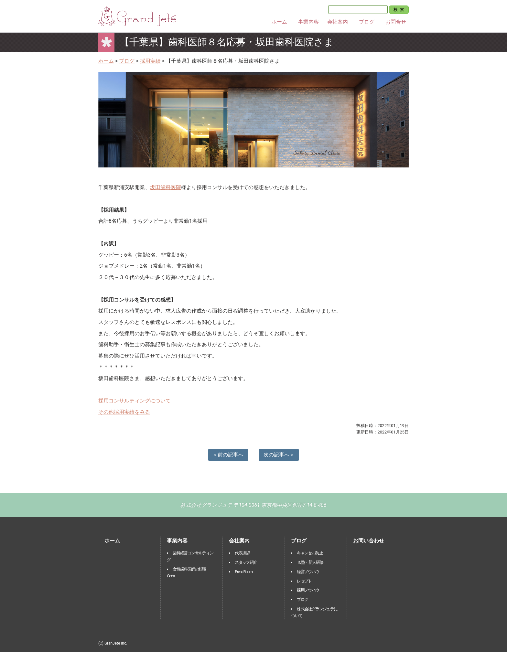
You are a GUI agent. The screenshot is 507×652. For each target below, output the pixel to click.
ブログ (366, 22)
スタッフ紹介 (246, 562)
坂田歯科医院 (165, 187)
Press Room (243, 571)
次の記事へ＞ (279, 455)
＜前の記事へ (227, 455)
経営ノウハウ (308, 571)
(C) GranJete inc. (112, 643)
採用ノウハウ (308, 590)
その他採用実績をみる (124, 412)
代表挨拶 (242, 552)
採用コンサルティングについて (134, 401)
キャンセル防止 (310, 552)
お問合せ (395, 22)
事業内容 (308, 22)
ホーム (279, 22)
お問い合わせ (368, 541)
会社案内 (337, 22)
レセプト (304, 581)
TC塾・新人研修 (310, 562)
